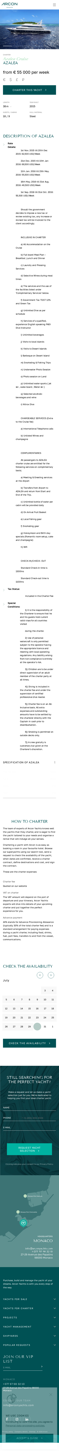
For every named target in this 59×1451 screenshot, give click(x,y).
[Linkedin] (27, 1427)
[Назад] (40, 983)
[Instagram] (17, 1427)
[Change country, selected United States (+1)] (20, 1126)
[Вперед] (51, 983)
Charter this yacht (29, 90)
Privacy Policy (46, 1172)
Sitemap (32, 1440)
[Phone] (29, 1126)
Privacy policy (7, 1440)
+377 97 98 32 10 (42, 1259)
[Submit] (41, 1375)
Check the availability (29, 1051)
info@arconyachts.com (39, 1256)
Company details (21, 1440)
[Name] (29, 1116)
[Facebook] (7, 1427)
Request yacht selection (29, 1157)
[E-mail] (29, 1136)
